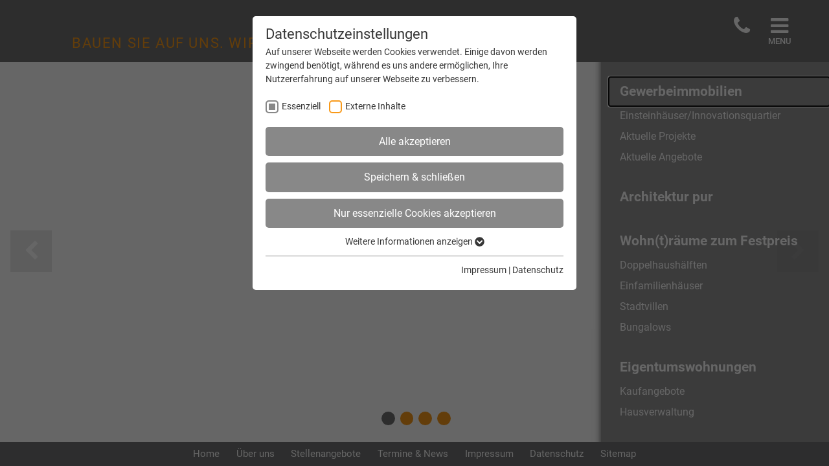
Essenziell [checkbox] (301, 106)
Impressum (483, 270)
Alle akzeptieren (415, 141)
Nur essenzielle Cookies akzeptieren (415, 213)
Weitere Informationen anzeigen (414, 241)
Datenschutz (537, 270)
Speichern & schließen (414, 177)
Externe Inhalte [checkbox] (375, 106)
